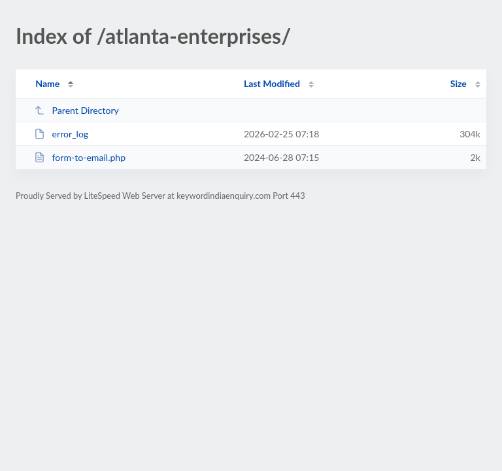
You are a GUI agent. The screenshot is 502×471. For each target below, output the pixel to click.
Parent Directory (76, 110)
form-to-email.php (80, 157)
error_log (61, 133)
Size (458, 83)
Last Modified (272, 83)
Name (47, 83)
